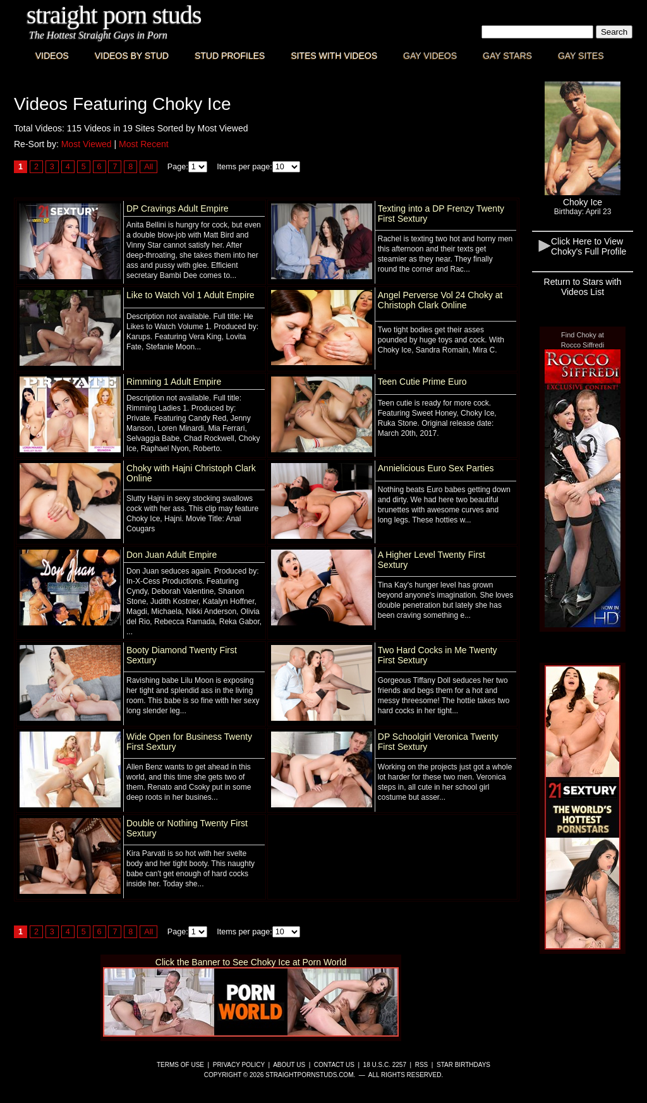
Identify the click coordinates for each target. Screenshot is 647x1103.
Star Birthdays (463, 1064)
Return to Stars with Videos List (583, 287)
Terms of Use (180, 1064)
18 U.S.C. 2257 (384, 1064)
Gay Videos (430, 56)
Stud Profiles (230, 56)
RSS (421, 1064)
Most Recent (144, 144)
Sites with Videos (334, 56)
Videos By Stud (132, 56)
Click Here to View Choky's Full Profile (588, 246)
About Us (289, 1064)
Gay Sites (581, 56)
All (148, 166)
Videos (52, 56)
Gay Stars (507, 56)
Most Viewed (86, 144)
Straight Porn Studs (114, 15)
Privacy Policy (239, 1064)
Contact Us (334, 1064)
